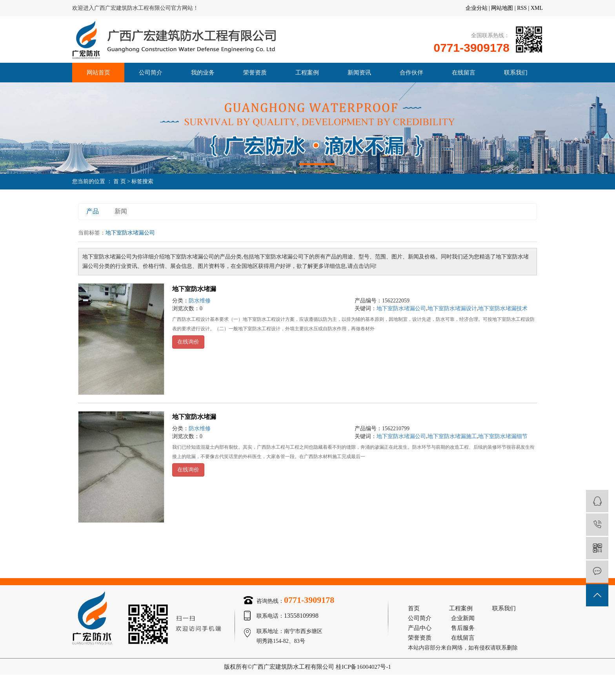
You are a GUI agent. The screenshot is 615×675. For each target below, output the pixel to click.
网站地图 (502, 8)
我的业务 (203, 72)
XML (537, 8)
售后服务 (463, 628)
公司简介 (150, 72)
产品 (92, 211)
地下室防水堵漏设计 (452, 308)
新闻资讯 (359, 72)
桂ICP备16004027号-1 (363, 667)
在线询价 (188, 342)
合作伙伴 (411, 72)
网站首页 (98, 72)
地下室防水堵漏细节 (503, 436)
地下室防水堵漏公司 (401, 308)
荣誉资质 (255, 72)
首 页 (119, 181)
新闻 (121, 211)
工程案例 (307, 72)
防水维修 (200, 301)
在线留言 (463, 72)
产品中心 (419, 628)
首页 (414, 608)
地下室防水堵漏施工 (452, 436)
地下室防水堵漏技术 (503, 308)
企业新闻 (463, 618)
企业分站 (477, 8)
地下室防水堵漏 (194, 289)
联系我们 (516, 72)
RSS (522, 8)
